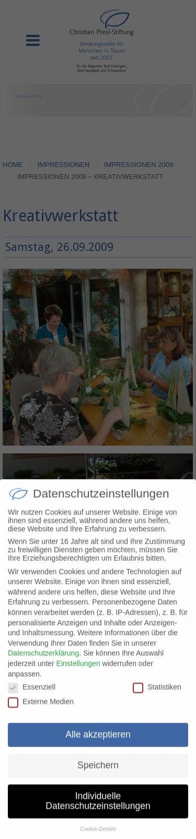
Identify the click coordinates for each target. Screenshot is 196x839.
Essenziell (31, 693)
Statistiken (157, 693)
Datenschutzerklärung (43, 659)
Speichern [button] (98, 771)
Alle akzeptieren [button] (98, 740)
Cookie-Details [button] (98, 835)
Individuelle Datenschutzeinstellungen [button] (97, 807)
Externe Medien (41, 707)
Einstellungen (78, 669)
